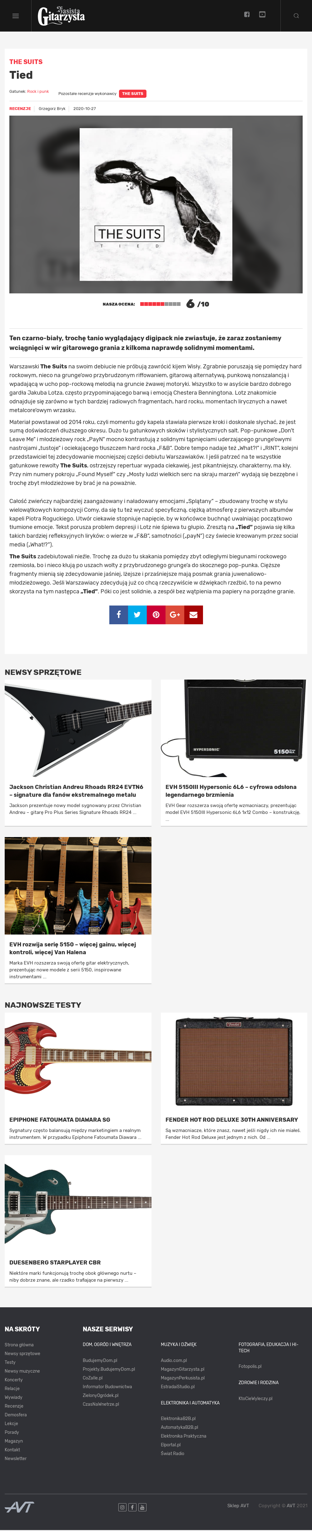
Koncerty (14, 1381)
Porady (12, 1433)
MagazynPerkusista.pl (183, 1378)
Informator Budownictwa (107, 1387)
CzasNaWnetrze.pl (101, 1405)
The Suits (132, 94)
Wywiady (13, 1398)
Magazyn (14, 1442)
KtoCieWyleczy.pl (255, 1399)
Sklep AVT (238, 1506)
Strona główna (19, 1346)
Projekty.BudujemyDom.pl (109, 1370)
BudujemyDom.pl (100, 1361)
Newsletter (16, 1459)
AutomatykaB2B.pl (179, 1428)
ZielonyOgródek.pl (100, 1396)
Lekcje (11, 1424)
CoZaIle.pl (92, 1378)
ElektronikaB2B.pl (178, 1419)
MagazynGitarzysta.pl (182, 1370)
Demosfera (16, 1416)
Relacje (12, 1389)
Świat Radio (172, 1454)
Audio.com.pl (174, 1361)
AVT (291, 1506)
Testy (10, 1363)
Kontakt (12, 1451)
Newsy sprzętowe (22, 1354)
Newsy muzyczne (22, 1372)
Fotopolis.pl (250, 1367)
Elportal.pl (171, 1446)
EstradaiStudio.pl (178, 1387)
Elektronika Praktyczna (183, 1437)
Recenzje (14, 1407)
